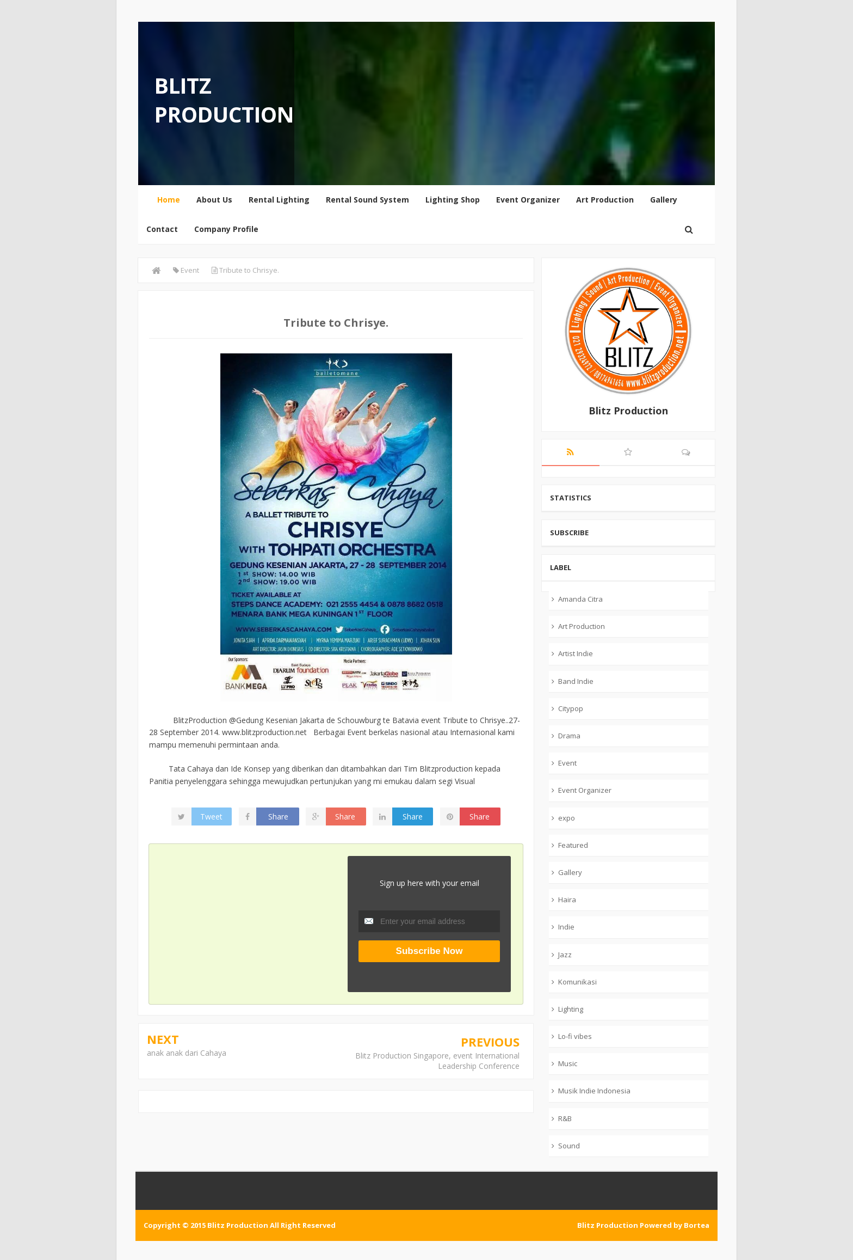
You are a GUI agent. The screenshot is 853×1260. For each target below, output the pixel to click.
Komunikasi (577, 982)
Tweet (211, 816)
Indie (566, 927)
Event (567, 763)
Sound (569, 1146)
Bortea (696, 1225)
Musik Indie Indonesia (594, 1091)
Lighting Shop (452, 199)
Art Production (605, 199)
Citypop (570, 708)
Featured (573, 845)
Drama (569, 736)
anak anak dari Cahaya (186, 1053)
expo (566, 818)
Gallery (663, 199)
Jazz (565, 954)
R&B (565, 1118)
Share (278, 816)
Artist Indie (575, 653)
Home (168, 199)
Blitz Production (224, 100)
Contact (162, 229)
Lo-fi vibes (575, 1036)
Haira (567, 899)
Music (567, 1063)
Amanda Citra (580, 599)
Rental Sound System (367, 199)
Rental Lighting (279, 199)
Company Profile (226, 229)
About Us (214, 199)
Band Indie (576, 681)
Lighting (570, 1009)
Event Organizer (528, 199)
